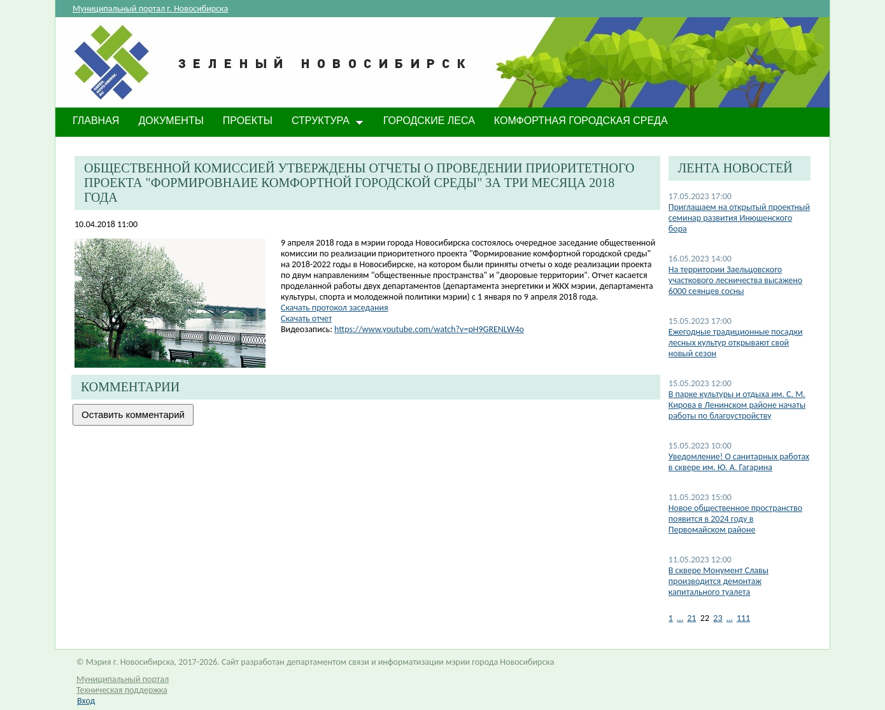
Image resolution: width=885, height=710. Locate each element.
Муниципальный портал (122, 679)
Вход (86, 700)
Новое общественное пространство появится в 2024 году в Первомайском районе (735, 519)
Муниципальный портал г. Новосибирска (150, 8)
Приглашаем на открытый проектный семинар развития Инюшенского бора (739, 218)
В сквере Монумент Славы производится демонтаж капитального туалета (718, 581)
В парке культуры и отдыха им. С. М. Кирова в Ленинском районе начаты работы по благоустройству (737, 405)
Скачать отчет (306, 318)
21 (691, 618)
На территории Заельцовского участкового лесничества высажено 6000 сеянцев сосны (735, 280)
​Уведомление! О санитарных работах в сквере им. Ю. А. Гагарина (739, 462)
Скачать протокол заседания (334, 307)
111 (743, 618)
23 (717, 618)
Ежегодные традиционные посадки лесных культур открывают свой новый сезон (736, 342)
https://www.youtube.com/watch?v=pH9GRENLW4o (429, 329)
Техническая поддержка (121, 690)
